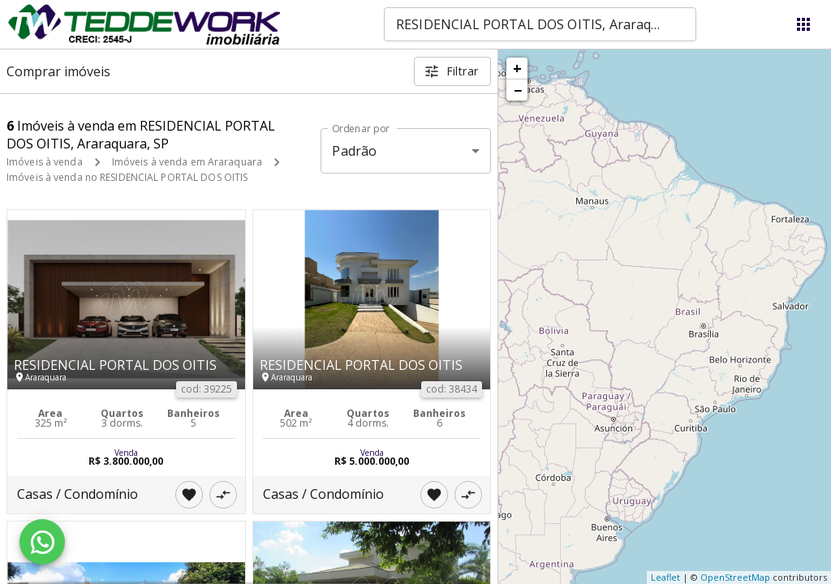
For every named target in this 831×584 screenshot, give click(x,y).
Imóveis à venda (44, 162)
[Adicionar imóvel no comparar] (223, 495)
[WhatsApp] (42, 542)
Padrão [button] (354, 151)
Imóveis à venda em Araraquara (187, 162)
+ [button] (517, 68)
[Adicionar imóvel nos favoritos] (189, 495)
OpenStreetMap (735, 577)
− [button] (518, 90)
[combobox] (540, 24)
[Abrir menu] (803, 24)
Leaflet (665, 577)
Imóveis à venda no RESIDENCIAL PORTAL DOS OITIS (127, 177)
